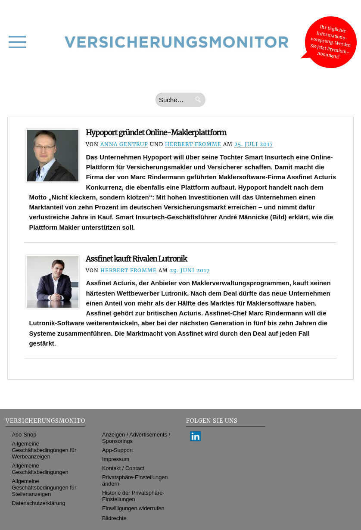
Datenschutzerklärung (38, 503)
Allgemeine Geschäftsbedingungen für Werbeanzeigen (44, 450)
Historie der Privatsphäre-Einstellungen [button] (133, 495)
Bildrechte (114, 518)
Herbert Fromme (193, 144)
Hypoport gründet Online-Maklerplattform (156, 132)
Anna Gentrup (124, 144)
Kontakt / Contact (123, 468)
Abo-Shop (24, 434)
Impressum (115, 459)
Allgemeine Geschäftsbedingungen (40, 468)
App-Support (117, 450)
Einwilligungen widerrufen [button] (133, 508)
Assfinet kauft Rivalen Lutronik (136, 259)
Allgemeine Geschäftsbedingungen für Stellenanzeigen (44, 487)
